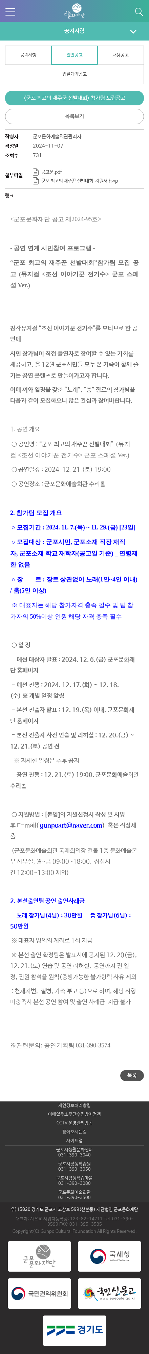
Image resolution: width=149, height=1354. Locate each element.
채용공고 (120, 55)
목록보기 (74, 116)
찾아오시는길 (74, 1132)
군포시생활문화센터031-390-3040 (74, 1152)
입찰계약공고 (74, 74)
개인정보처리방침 (74, 1105)
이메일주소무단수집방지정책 (74, 1114)
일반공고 (74, 55)
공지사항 (74, 31)
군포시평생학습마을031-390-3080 (74, 1181)
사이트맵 (74, 1140)
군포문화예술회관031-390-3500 (74, 1195)
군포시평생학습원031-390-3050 (74, 1167)
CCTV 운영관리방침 (75, 1123)
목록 (132, 1075)
